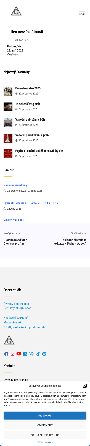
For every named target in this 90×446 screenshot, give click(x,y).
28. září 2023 (22, 40)
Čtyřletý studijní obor (16, 304)
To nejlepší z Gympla (28, 104)
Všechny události (14, 219)
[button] (84, 386)
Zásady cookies (45, 442)
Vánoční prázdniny (15, 185)
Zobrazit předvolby (45, 435)
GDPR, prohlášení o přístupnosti (24, 327)
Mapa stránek (13, 322)
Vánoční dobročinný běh (30, 119)
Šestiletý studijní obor (17, 308)
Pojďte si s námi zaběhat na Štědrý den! (39, 151)
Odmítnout (45, 425)
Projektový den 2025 (27, 88)
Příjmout (45, 415)
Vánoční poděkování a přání (32, 135)
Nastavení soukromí (16, 317)
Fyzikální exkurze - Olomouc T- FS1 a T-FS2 (31, 203)
